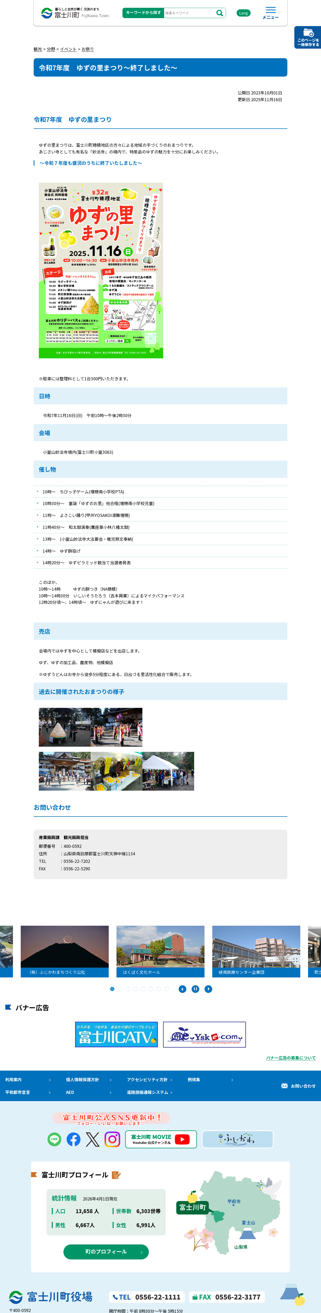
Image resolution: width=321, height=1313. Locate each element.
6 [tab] (151, 989)
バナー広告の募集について (291, 1058)
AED (70, 1092)
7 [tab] (159, 989)
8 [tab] (167, 989)
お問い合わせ (303, 1086)
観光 (38, 49)
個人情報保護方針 (82, 1079)
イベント (68, 49)
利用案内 (13, 1079)
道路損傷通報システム (147, 1092)
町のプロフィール (106, 1251)
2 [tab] (120, 989)
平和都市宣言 (17, 1092)
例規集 (194, 1079)
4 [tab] (135, 989)
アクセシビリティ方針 (147, 1079)
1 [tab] (112, 989)
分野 (51, 49)
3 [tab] (128, 989)
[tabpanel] (160, 951)
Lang (243, 13)
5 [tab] (143, 989)
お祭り (88, 49)
